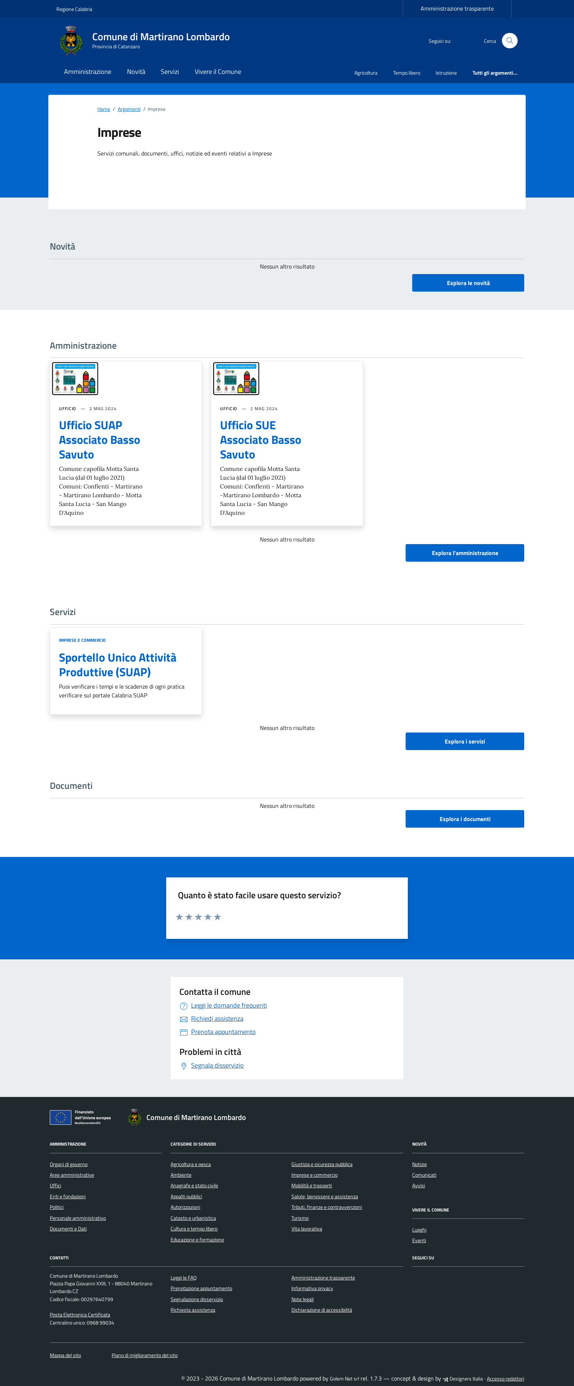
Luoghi (419, 1230)
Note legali (302, 1299)
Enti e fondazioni (68, 1196)
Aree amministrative (72, 1175)
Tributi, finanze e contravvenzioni (326, 1207)
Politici (57, 1207)
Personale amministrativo (78, 1218)
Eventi (419, 1240)
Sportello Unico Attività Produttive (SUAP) (117, 664)
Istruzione (446, 72)
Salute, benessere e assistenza (324, 1196)
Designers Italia (463, 1379)
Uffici (55, 1185)
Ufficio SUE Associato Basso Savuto (260, 439)
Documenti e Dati (68, 1229)
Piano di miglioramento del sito (145, 1355)
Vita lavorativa (306, 1229)
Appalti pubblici (186, 1196)
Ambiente (181, 1175)
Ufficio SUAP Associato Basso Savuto (99, 439)
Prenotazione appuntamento (201, 1288)
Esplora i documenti (465, 818)
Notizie (419, 1164)
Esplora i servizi (465, 741)
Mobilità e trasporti (311, 1185)
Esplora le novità (468, 282)
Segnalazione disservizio (197, 1299)
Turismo (300, 1218)
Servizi (170, 71)
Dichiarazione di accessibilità (321, 1310)
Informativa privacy (312, 1288)
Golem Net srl (344, 1379)
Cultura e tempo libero (194, 1229)
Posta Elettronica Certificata (80, 1315)
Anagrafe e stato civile (194, 1185)
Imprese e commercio (82, 640)
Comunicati (424, 1175)
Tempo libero (406, 72)
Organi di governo (68, 1164)
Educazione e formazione (197, 1240)
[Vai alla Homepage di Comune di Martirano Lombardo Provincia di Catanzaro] (147, 41)
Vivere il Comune (218, 71)
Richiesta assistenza (193, 1310)
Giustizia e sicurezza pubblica (322, 1164)
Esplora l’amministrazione (465, 552)
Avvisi (418, 1185)
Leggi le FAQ (184, 1278)
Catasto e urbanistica (193, 1218)
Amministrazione (87, 71)
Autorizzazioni (185, 1207)
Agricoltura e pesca (191, 1164)
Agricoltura (365, 72)
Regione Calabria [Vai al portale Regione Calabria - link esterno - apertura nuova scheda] (74, 9)
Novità (136, 71)
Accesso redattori (505, 1379)
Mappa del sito (65, 1355)
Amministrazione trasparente (457, 8)
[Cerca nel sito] (510, 41)
